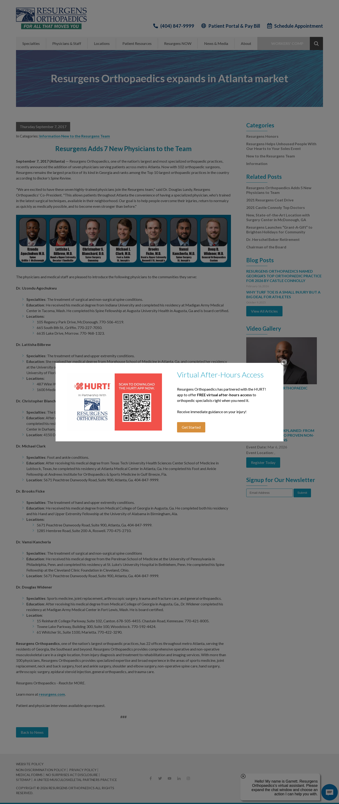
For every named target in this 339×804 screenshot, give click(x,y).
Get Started (191, 427)
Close (284, 362)
